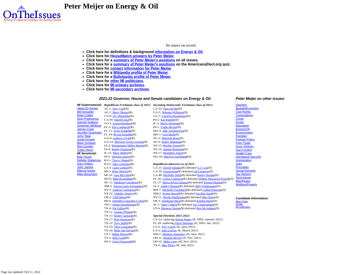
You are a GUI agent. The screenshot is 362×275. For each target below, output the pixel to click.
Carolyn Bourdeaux (174, 116)
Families (241, 136)
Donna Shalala (213, 182)
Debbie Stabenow (89, 160)
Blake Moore (120, 234)
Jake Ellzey (168, 245)
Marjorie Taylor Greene (128, 141)
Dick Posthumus (88, 118)
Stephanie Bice (171, 201)
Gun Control (244, 150)
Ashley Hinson (169, 186)
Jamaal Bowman (173, 149)
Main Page (242, 201)
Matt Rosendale (122, 178)
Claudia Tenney (123, 193)
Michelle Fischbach (174, 189)
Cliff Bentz (119, 197)
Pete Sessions (122, 219)
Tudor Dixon (85, 150)
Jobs (239, 163)
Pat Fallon (118, 208)
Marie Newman (169, 123)
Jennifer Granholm (89, 132)
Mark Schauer (86, 143)
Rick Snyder (85, 146)
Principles (242, 167)
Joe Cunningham (203, 204)
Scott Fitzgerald (122, 241)
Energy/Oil (243, 129)
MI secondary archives (129, 89)
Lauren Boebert (122, 123)
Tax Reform (243, 174)
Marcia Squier (86, 170)
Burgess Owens (170, 208)
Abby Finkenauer (205, 186)
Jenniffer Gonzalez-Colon (128, 201)
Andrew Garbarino (124, 189)
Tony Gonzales (123, 226)
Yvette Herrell (171, 193)
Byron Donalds (123, 134)
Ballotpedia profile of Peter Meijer (141, 77)
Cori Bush (168, 134)
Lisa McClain (122, 175)
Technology (243, 177)
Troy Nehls (121, 223)
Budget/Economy (247, 108)
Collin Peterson (212, 189)
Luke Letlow (120, 167)
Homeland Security (248, 156)
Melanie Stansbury (173, 234)
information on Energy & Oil (178, 52)
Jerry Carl (118, 108)
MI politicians (243, 207)
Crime (240, 118)
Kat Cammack (121, 127)
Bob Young (84, 156)
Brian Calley (85, 115)
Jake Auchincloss (173, 130)
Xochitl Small (204, 193)
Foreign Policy (245, 139)
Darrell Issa (121, 119)
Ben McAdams (205, 208)
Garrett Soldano (87, 122)
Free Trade (243, 143)
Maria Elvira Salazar (175, 182)
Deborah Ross (170, 138)
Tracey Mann (120, 160)
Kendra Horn (204, 201)
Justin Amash (86, 139)
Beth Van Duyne (124, 230)
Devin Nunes (183, 219)
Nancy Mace (169, 204)
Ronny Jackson (123, 215)
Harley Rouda (205, 175)
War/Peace (243, 181)
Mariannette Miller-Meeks (128, 145)
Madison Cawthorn (126, 182)
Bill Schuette (85, 112)
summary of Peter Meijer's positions (144, 60)
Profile (239, 204)
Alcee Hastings (184, 223)
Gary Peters (85, 163)
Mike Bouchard (87, 174)
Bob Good (118, 237)
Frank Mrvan (169, 127)
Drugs (240, 122)
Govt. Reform (244, 146)
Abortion (241, 105)
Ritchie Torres (171, 145)
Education (242, 125)
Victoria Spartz (121, 156)
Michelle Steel (172, 175)
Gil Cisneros (201, 171)
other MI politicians (126, 81)
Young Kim (170, 171)
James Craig (85, 129)
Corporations (244, 115)
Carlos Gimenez (172, 178)
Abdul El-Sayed (87, 108)
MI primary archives (127, 85)
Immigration (243, 160)
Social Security (246, 170)
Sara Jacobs (170, 108)
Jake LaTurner (121, 164)
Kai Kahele (168, 119)
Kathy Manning (171, 141)
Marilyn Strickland (175, 156)
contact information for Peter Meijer (140, 68)
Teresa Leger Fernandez (128, 186)
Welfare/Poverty (246, 184)
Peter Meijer (119, 171)
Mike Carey (170, 241)
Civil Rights (243, 112)
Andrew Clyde (122, 138)
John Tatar (84, 136)
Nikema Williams (173, 112)
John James (85, 167)
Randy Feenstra (121, 149)
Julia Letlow (169, 230)
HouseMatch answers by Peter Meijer (142, 56)
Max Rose (208, 197)
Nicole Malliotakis (174, 197)
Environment (244, 132)
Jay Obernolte (121, 116)
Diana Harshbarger (124, 204)
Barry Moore (120, 112)
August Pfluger (123, 212)
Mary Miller (120, 153)
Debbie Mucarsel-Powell (214, 178)
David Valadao (172, 167)
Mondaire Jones (173, 153)
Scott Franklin (122, 130)
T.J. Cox (202, 167)
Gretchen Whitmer (89, 125)
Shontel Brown (172, 237)
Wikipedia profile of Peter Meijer (140, 73)
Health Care (244, 153)
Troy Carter (168, 226)
